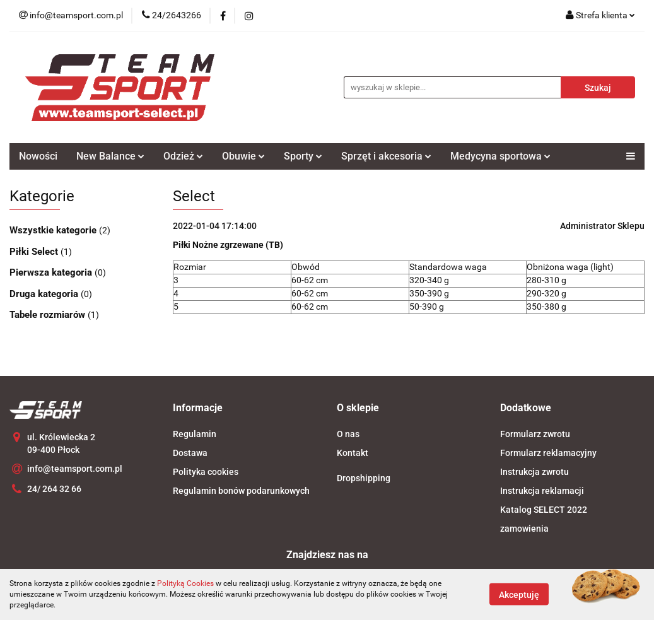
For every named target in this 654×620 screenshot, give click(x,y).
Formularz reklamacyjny (548, 453)
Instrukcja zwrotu (534, 472)
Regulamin (194, 434)
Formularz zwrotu (535, 434)
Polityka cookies (205, 472)
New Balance (110, 156)
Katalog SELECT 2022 (543, 510)
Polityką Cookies (185, 583)
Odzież (183, 156)
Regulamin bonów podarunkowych (241, 491)
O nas (348, 434)
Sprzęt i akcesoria (386, 156)
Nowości (38, 156)
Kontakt (352, 453)
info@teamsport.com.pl (74, 469)
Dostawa (190, 453)
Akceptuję (519, 595)
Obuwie (243, 156)
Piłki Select (35, 251)
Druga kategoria (45, 294)
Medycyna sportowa (500, 156)
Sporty (303, 156)
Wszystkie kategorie (54, 230)
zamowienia (524, 528)
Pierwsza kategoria (52, 272)
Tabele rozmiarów (48, 314)
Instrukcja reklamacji (542, 491)
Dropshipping (363, 478)
